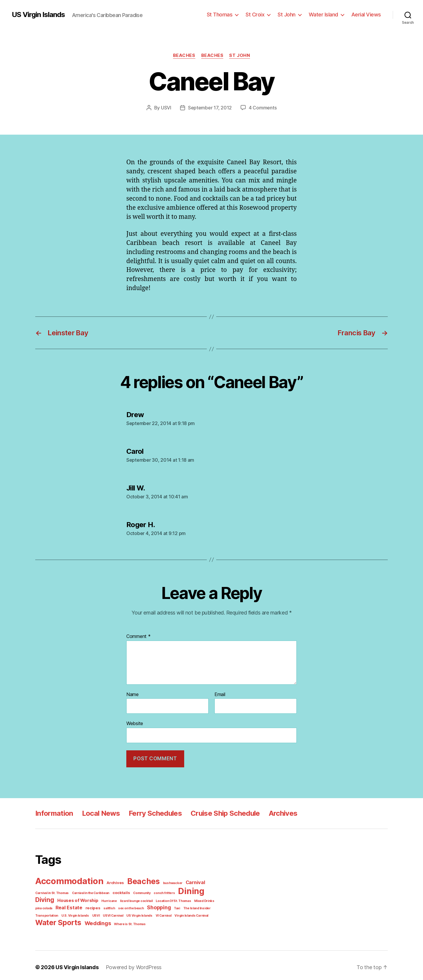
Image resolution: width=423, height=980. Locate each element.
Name (132, 694)
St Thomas (226, 14)
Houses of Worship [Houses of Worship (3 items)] (54, 898)
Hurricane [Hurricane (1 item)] (83, 898)
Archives (278, 812)
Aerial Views (367, 14)
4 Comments (261, 107)
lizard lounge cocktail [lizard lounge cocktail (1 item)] (109, 898)
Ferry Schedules (152, 812)
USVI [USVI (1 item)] (67, 912)
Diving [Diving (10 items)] (207, 889)
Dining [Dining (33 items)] (182, 888)
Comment (137, 636)
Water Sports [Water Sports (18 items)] (57, 919)
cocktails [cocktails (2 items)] (117, 890)
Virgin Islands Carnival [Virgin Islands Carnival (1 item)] (159, 912)
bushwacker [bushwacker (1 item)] (166, 881)
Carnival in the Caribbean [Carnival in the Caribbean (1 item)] (88, 890)
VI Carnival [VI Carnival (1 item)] (132, 912)
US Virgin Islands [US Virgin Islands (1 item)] (109, 912)
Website (134, 722)
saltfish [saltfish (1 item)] (85, 905)
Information (53, 812)
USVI (168, 107)
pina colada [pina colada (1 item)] (193, 898)
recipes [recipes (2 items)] (69, 905)
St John (291, 14)
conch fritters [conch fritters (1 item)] (157, 890)
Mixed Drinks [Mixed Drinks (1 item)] (173, 898)
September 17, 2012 (210, 107)
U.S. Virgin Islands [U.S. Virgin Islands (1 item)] (48, 912)
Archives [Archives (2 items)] (113, 881)
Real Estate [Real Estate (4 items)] (47, 904)
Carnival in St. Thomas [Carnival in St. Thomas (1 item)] (51, 890)
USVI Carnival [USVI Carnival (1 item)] (84, 912)
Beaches (184, 55)
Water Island (326, 14)
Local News (99, 812)
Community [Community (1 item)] (136, 890)
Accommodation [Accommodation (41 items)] (68, 879)
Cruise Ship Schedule (221, 812)
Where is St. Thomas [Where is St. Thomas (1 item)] (125, 920)
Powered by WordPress (129, 963)
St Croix (260, 14)
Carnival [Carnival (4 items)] (187, 880)
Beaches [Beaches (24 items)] (139, 879)
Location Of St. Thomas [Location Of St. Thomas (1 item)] (143, 898)
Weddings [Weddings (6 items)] (94, 919)
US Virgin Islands (38, 14)
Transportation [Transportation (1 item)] (193, 905)
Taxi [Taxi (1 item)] (149, 905)
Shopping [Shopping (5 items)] (131, 905)
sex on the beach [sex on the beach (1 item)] (105, 905)
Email (220, 694)
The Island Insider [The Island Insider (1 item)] (167, 905)
